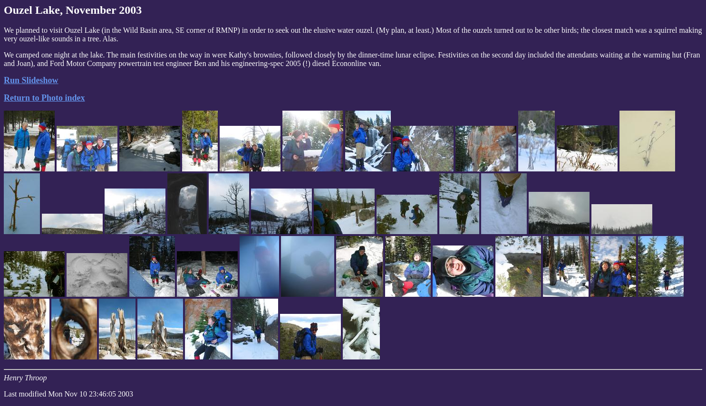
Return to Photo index (44, 98)
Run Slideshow (31, 80)
